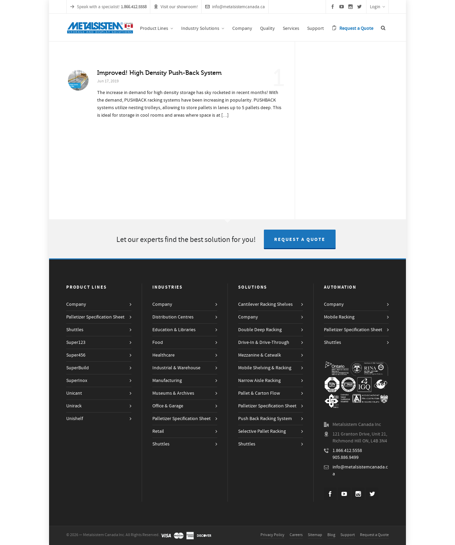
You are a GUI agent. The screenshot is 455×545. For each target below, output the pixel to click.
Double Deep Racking (260, 330)
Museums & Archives (173, 393)
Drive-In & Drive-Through (263, 342)
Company (76, 304)
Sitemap (315, 534)
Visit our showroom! (176, 7)
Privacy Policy (272, 534)
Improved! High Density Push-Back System (159, 72)
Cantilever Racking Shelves (265, 304)
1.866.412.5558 (347, 451)
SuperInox (76, 381)
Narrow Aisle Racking (259, 381)
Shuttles (74, 330)
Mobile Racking (339, 317)
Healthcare (163, 355)
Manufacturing (167, 381)
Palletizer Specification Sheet (95, 317)
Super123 (75, 342)
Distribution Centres (173, 317)
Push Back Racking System (265, 419)
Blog (331, 534)
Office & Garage (167, 406)
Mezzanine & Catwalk (259, 355)
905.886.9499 (345, 457)
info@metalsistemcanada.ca (235, 7)
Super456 (75, 355)
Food (157, 342)
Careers (296, 534)
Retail (158, 431)
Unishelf (74, 419)
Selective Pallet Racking (262, 431)
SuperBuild (77, 368)
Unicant (74, 393)
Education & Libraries (174, 330)
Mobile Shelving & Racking (264, 368)
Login (377, 7)
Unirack (74, 406)
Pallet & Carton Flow (259, 393)
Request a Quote (299, 239)
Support (347, 534)
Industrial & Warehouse (176, 368)
